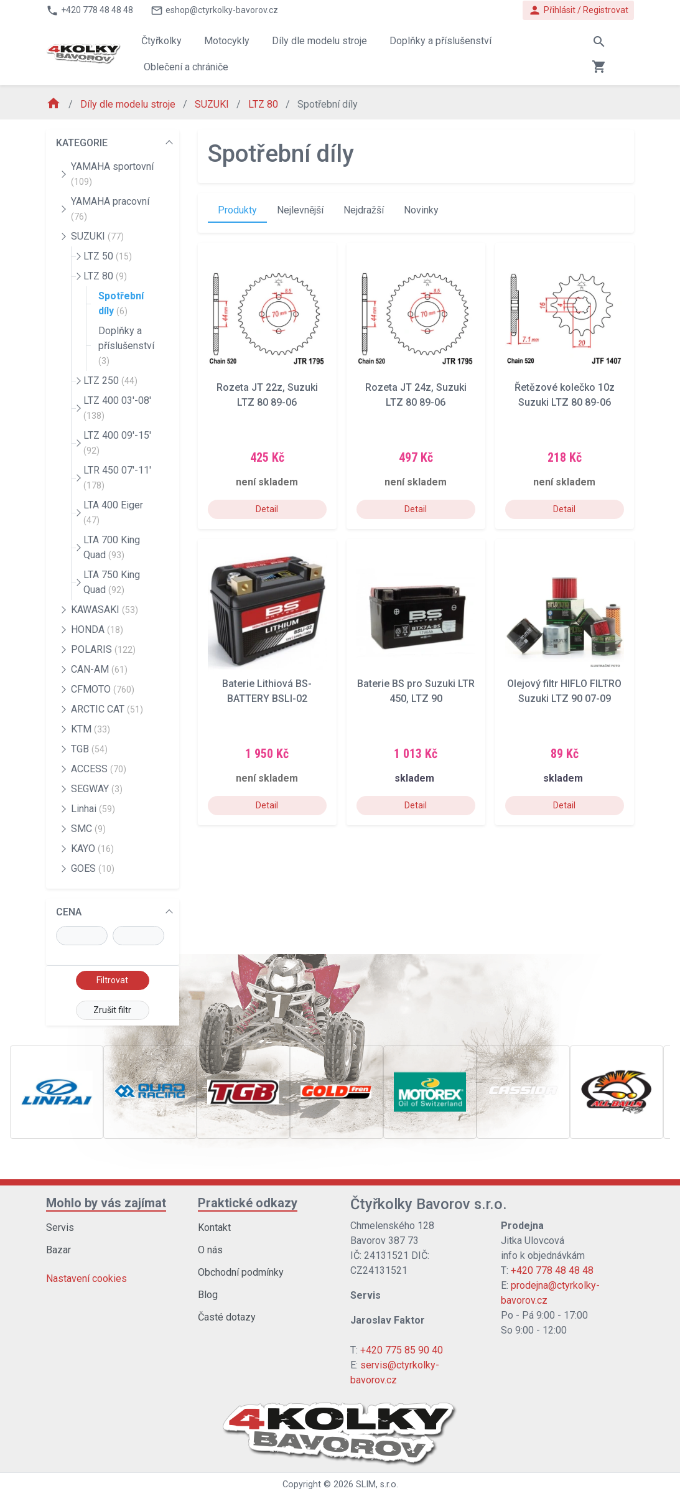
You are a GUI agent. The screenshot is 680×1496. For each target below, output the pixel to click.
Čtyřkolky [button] (161, 41)
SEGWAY (97, 789)
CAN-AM (99, 669)
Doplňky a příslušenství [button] (440, 41)
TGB (89, 749)
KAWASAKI (104, 609)
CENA (69, 912)
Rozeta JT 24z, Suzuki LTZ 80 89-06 (416, 394)
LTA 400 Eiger (113, 512)
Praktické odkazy (247, 1202)
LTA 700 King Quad (111, 547)
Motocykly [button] (226, 41)
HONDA (97, 629)
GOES (92, 868)
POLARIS (103, 649)
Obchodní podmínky (241, 1272)
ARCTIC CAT (107, 709)
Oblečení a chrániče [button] (186, 67)
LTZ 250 (110, 380)
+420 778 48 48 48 (552, 1270)
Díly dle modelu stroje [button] (319, 41)
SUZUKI (213, 104)
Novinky (421, 210)
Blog (208, 1295)
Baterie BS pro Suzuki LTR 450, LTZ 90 (416, 691)
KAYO (92, 848)
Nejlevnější (300, 210)
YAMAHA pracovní (110, 208)
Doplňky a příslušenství (126, 345)
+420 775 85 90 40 (401, 1350)
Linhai (93, 809)
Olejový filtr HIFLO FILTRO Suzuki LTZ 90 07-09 (564, 691)
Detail (267, 509)
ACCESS (98, 769)
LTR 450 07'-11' (117, 477)
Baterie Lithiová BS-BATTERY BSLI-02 (267, 691)
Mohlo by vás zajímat (106, 1202)
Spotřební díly (121, 303)
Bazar (58, 1250)
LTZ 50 (107, 256)
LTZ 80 (264, 104)
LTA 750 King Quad (111, 582)
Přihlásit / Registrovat (578, 10)
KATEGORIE (82, 143)
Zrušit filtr (112, 1010)
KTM (90, 729)
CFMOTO (102, 689)
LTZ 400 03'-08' (117, 408)
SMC (88, 828)
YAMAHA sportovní (112, 174)
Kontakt (214, 1227)
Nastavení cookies (86, 1278)
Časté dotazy (227, 1317)
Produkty (237, 210)
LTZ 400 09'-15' (117, 442)
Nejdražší (363, 210)
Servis (60, 1227)
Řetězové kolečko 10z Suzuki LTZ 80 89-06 (565, 394)
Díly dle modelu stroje (129, 104)
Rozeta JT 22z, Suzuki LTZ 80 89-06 (267, 394)
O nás (210, 1250)
